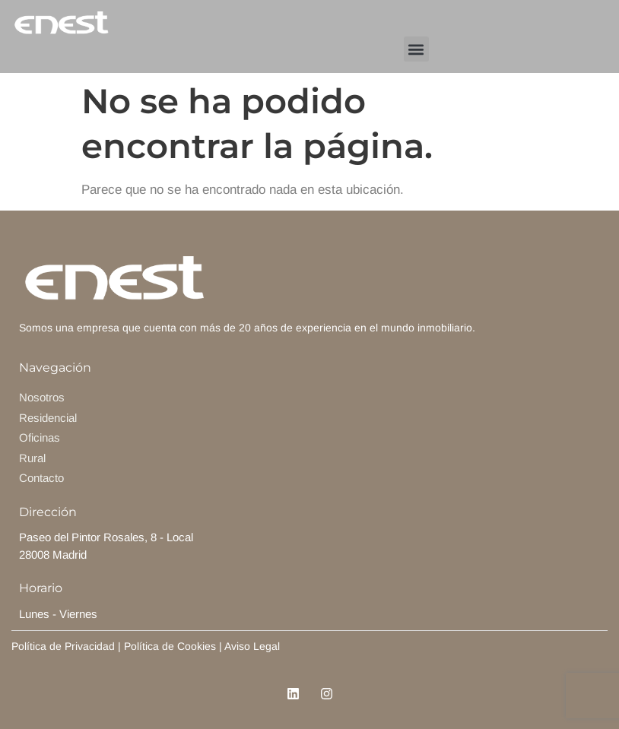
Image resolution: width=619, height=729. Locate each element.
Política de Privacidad (63, 646)
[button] (416, 49)
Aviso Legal (253, 646)
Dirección (48, 512)
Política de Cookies (170, 646)
